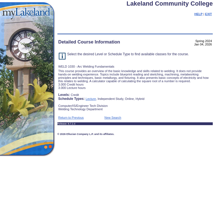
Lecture (91, 98)
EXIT (208, 14)
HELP (198, 14)
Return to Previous (71, 117)
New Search (112, 117)
